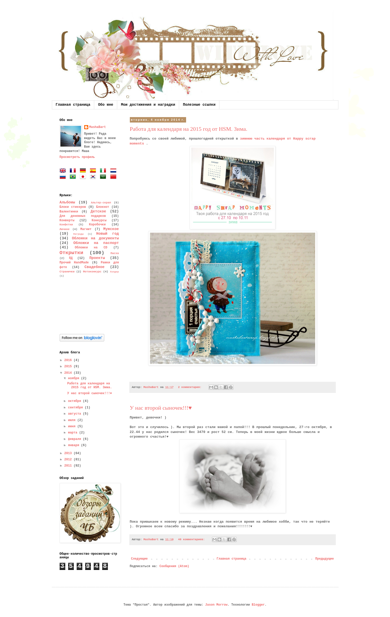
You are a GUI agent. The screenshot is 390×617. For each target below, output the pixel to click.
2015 (69, 366)
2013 (69, 453)
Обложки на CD (91, 247)
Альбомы (67, 202)
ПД (71, 258)
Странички (67, 271)
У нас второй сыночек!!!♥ (161, 408)
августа (75, 414)
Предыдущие (324, 559)
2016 (69, 360)
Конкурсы (99, 220)
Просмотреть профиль (77, 157)
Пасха (114, 253)
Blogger (258, 605)
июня (72, 426)
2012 (69, 459)
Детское (98, 211)
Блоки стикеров (73, 207)
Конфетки (66, 224)
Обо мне (105, 105)
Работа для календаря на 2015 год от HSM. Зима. (189, 129)
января (74, 445)
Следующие (139, 559)
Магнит (85, 229)
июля (72, 420)
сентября (76, 407)
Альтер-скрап (101, 202)
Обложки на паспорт (96, 243)
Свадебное (94, 267)
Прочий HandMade (74, 262)
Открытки (71, 253)
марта (73, 433)
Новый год (107, 234)
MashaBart (97, 127)
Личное (65, 229)
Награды (78, 234)
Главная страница (73, 105)
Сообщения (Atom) (174, 566)
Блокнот (102, 207)
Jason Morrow (216, 605)
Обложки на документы (95, 238)
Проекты (97, 258)
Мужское (111, 229)
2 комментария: (190, 387)
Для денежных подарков (83, 216)
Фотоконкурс (92, 271)
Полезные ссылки (199, 105)
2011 (69, 466)
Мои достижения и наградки (148, 105)
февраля (75, 439)
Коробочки (97, 224)
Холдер (114, 271)
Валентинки (69, 212)
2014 (69, 373)
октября (75, 401)
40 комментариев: (192, 539)
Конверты (67, 220)
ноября (74, 378)
